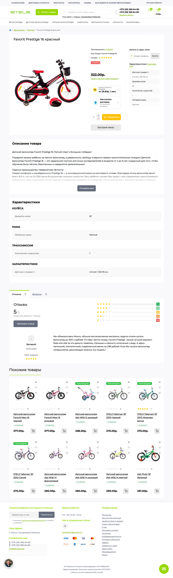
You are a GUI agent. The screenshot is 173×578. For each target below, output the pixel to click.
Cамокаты (82, 22)
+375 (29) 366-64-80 (129, 9)
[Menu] (47, 12)
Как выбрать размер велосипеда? (113, 3)
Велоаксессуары (100, 22)
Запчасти (118, 22)
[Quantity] (94, 117)
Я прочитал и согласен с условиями (33, 522)
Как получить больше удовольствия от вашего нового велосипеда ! (112, 521)
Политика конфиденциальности (33, 520)
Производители (109, 552)
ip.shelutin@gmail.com (72, 532)
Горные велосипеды (63, 22)
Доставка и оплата (39, 3)
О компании (17, 3)
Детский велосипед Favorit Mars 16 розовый (55, 417)
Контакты (59, 3)
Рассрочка (74, 3)
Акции (87, 3)
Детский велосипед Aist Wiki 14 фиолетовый (55, 477)
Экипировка (133, 22)
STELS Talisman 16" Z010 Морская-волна (147, 417)
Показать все (86, 188)
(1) (99, 58)
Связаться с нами (109, 546)
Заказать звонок (126, 15)
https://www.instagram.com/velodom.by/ (65, 526)
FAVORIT (109, 49)
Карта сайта (107, 549)
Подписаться (46, 515)
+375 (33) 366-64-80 (129, 12)
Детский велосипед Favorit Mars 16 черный (24, 417)
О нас (104, 527)
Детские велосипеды (37, 22)
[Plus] (98, 115)
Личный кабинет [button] (154, 3)
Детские (30, 30)
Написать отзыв (25, 323)
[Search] (65, 12)
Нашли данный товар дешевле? (104, 79)
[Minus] (98, 118)
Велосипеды (16, 22)
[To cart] (33, 431)
